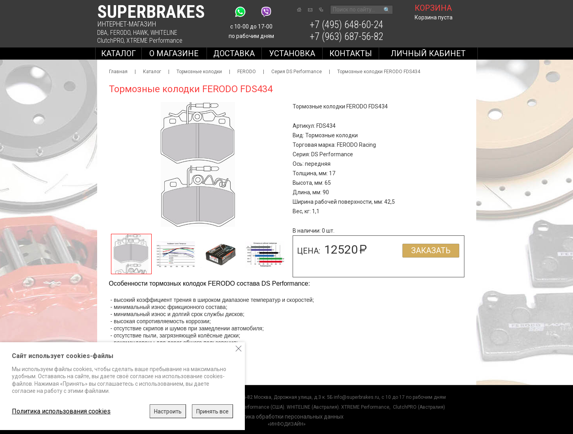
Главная (118, 71)
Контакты (350, 53)
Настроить (168, 411)
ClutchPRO (110, 40)
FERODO (120, 32)
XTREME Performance (154, 40)
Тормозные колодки (199, 71)
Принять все (212, 411)
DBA (102, 32)
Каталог (118, 53)
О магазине (174, 53)
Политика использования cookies (61, 411)
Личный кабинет (428, 53)
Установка (292, 53)
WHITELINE (163, 32)
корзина (433, 8)
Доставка (234, 53)
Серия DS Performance (296, 71)
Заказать (431, 250)
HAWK (140, 32)
